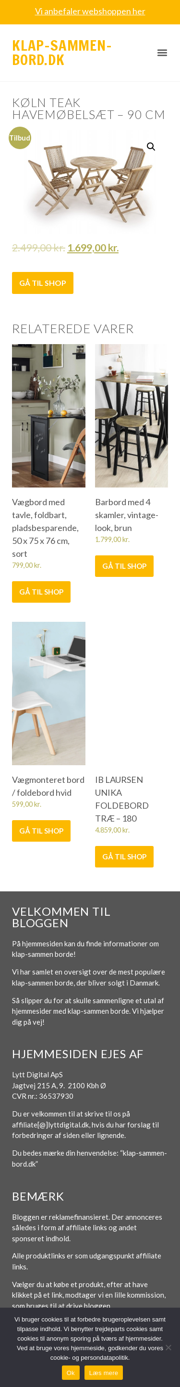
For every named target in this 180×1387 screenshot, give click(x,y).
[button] (162, 53)
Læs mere (104, 1372)
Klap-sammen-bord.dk (62, 52)
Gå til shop (42, 282)
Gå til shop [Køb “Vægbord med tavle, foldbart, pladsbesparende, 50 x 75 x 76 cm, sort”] (41, 591)
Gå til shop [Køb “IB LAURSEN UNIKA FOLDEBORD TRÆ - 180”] (124, 856)
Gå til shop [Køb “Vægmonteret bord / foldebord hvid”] (41, 830)
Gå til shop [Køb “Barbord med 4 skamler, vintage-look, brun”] (124, 566)
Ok (71, 1372)
